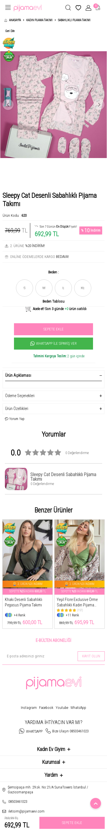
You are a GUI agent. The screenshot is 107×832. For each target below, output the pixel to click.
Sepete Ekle (53, 329)
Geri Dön (10, 31)
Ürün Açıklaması (53, 375)
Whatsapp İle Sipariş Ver (53, 343)
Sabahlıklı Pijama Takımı (74, 20)
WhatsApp (78, 707)
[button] (8, 104)
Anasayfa (13, 20)
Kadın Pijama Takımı (39, 20)
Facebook (46, 707)
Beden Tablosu (53, 301)
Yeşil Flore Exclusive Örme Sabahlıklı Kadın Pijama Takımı (77, 602)
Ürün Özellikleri (53, 408)
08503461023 (17, 801)
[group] (53, 104)
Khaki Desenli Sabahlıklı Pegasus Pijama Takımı (23, 602)
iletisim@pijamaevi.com (26, 811)
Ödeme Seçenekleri (53, 396)
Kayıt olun (91, 656)
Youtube (62, 707)
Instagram (29, 707)
